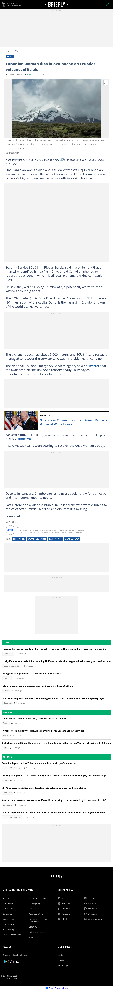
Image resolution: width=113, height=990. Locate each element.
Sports (6, 691)
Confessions (8, 654)
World (17, 51)
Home (8, 51)
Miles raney (19, 539)
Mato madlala (72, 539)
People (5, 781)
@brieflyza (25, 439)
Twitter (93, 366)
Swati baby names (37, 539)
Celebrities (8, 703)
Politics (5, 736)
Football (6, 723)
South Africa (7, 793)
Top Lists (7, 679)
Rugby (5, 748)
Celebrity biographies (11, 666)
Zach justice (55, 539)
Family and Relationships (12, 768)
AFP (30, 75)
